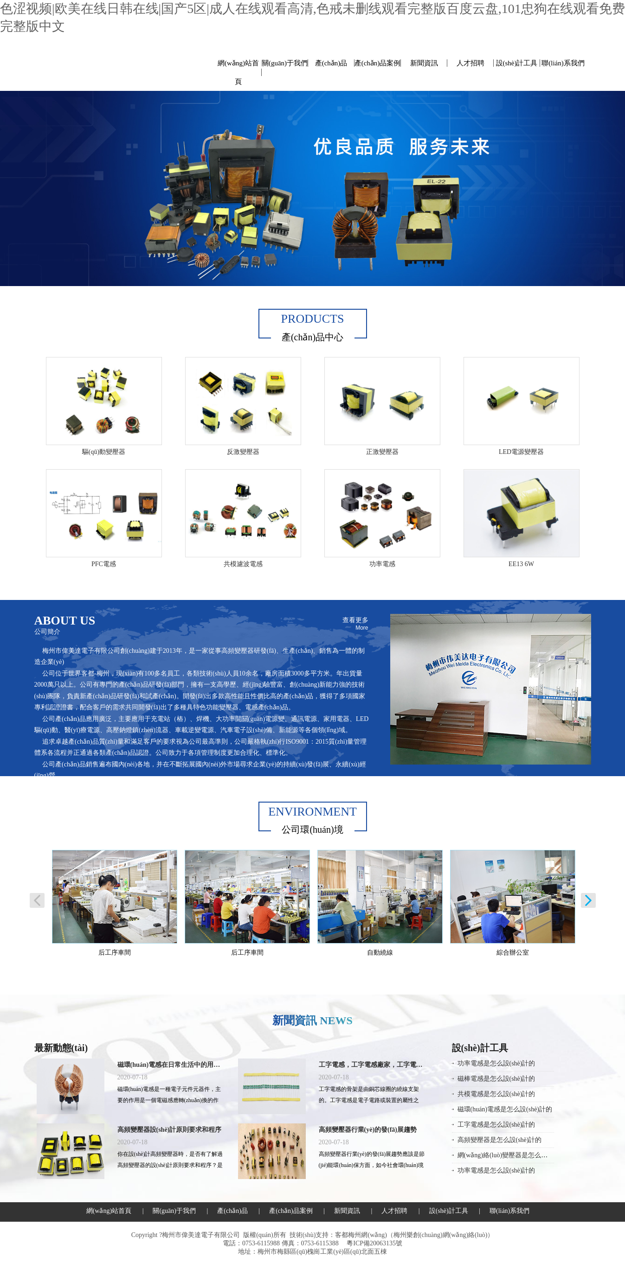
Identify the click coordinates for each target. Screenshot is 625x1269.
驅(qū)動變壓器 (103, 451)
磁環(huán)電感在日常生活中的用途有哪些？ (170, 1064)
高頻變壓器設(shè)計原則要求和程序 (169, 1129)
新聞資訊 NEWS (312, 1020)
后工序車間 (114, 952)
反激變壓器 (243, 451)
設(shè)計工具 (517, 63)
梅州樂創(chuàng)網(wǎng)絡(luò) (440, 1234)
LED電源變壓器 (521, 451)
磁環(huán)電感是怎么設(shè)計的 (505, 1109)
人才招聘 (470, 63)
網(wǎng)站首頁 (238, 72)
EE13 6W (521, 564)
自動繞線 (380, 952)
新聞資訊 (424, 63)
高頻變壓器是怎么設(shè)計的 (499, 1139)
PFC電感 (103, 564)
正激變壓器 (382, 451)
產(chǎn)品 (331, 63)
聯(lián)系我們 (562, 63)
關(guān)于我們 (285, 63)
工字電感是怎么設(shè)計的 (496, 1124)
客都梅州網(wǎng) (361, 1234)
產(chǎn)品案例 (377, 63)
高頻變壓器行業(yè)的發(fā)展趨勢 (368, 1129)
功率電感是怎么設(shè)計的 (496, 1063)
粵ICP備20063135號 (374, 1243)
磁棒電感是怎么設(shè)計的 (496, 1078)
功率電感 (382, 564)
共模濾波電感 (243, 564)
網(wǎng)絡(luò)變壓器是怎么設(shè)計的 (515, 1155)
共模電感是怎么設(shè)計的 (496, 1093)
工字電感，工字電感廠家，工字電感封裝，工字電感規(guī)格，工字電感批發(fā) (372, 1064)
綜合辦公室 (512, 952)
